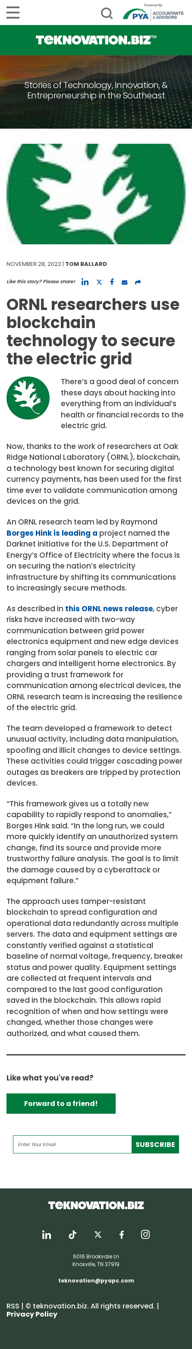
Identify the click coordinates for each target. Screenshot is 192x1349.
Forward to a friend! (61, 1104)
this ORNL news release (109, 608)
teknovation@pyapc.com (96, 1280)
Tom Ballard (86, 264)
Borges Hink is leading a (52, 533)
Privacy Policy (31, 1314)
